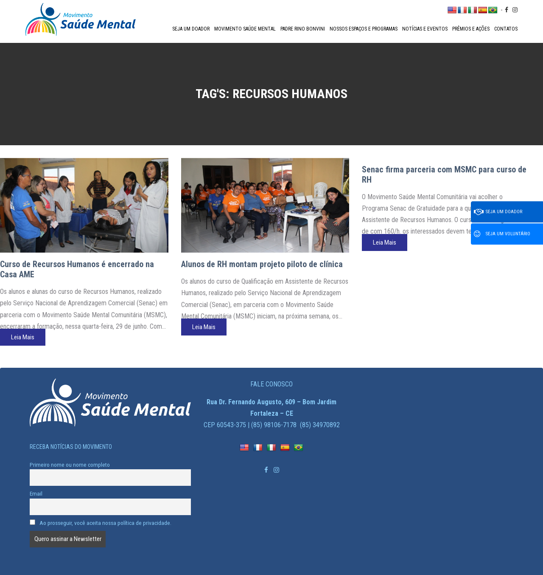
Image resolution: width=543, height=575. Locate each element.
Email (36, 493)
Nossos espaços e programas (363, 29)
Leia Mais (22, 337)
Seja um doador (191, 29)
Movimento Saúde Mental (245, 29)
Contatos (506, 29)
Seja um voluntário (502, 234)
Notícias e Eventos (425, 29)
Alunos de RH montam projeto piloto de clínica (262, 264)
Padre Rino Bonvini (302, 29)
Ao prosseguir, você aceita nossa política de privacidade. (100, 522)
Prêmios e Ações (471, 29)
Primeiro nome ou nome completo (70, 464)
